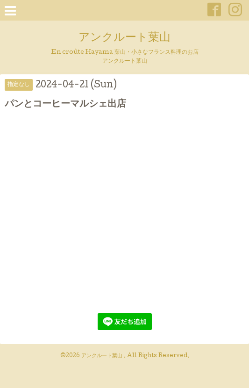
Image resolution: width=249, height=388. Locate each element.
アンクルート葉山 (124, 38)
